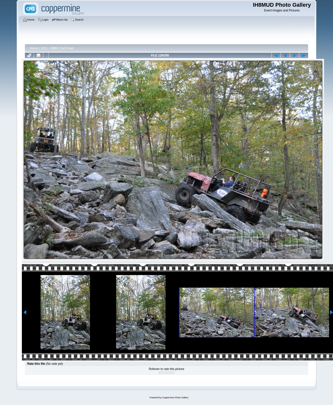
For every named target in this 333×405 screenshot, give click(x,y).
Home (34, 48)
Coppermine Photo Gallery (175, 397)
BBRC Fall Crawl (62, 48)
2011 (44, 48)
